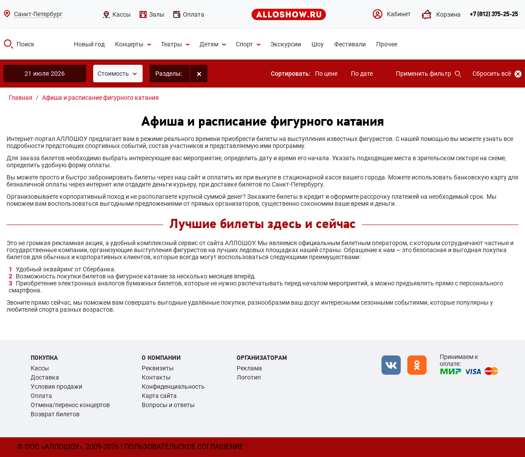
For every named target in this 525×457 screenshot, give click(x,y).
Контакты (156, 377)
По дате (362, 73)
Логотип (249, 377)
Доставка (45, 377)
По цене (326, 73)
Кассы (40, 368)
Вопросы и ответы (168, 404)
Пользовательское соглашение (183, 447)
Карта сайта (159, 395)
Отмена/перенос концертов (70, 404)
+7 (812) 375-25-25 (493, 14)
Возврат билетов (55, 414)
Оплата (41, 395)
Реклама (249, 368)
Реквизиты (158, 368)
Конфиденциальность (173, 386)
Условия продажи (56, 386)
